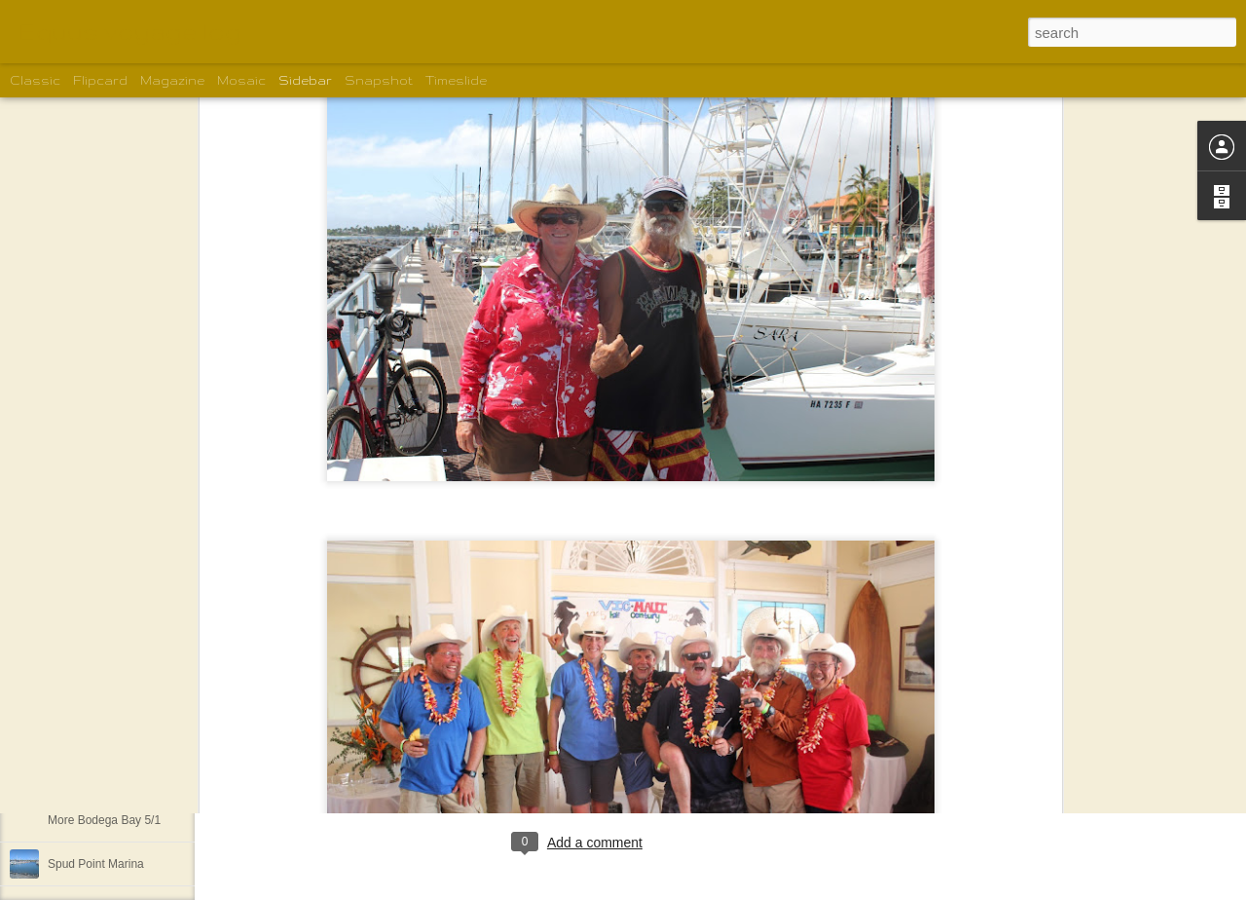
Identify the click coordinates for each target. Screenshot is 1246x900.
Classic (35, 80)
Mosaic (241, 80)
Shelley (637, 762)
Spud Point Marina (96, 864)
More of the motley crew (110, 776)
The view (71, 688)
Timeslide (456, 80)
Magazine (172, 80)
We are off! (76, 732)
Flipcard (100, 80)
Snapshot (379, 80)
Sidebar (305, 80)
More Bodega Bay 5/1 (104, 820)
